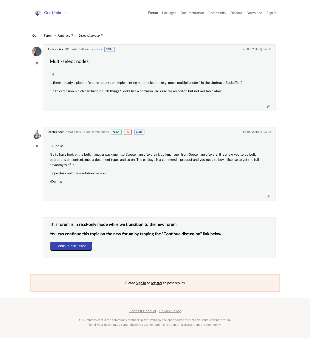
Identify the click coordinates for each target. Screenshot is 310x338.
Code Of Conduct (142, 311)
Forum (153, 13)
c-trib (109, 49)
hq (127, 132)
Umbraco (155, 320)
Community (217, 13)
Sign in (272, 13)
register (156, 283)
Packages (169, 13)
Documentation (192, 13)
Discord (236, 13)
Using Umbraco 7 (90, 35)
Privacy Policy (170, 311)
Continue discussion (71, 246)
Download (254, 13)
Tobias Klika (55, 49)
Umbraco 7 (65, 35)
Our (34, 35)
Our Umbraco (56, 13)
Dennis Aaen (56, 131)
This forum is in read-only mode (79, 225)
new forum (123, 234)
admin (116, 132)
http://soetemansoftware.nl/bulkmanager (149, 154)
